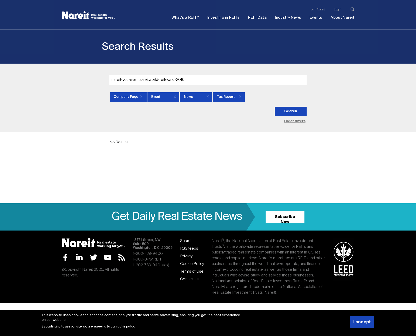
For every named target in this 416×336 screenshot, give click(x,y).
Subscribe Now (285, 219)
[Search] (352, 9)
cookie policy (125, 326)
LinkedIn (79, 257)
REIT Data (257, 18)
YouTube (107, 257)
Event (155, 97)
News (188, 97)
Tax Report (226, 97)
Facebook (65, 257)
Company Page (126, 97)
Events (316, 18)
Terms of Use (192, 271)
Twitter (93, 257)
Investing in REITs (223, 18)
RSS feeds (189, 249)
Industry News (288, 18)
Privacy (186, 256)
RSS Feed (121, 257)
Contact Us (190, 279)
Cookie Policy (192, 264)
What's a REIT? (185, 18)
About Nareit (342, 18)
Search (186, 241)
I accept (362, 322)
